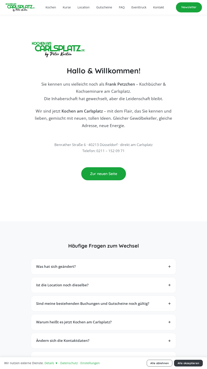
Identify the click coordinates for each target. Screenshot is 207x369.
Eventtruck (139, 7)
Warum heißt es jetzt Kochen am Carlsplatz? (74, 322)
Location (83, 7)
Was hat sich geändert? (56, 266)
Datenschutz (69, 363)
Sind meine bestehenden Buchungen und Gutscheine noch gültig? (92, 303)
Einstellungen (90, 363)
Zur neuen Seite (103, 173)
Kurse (67, 7)
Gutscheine (104, 7)
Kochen (51, 7)
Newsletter (189, 7)
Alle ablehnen (159, 363)
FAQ (122, 7)
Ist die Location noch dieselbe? (62, 285)
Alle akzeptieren (188, 363)
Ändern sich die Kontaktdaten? (62, 340)
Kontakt (158, 7)
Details (51, 363)
